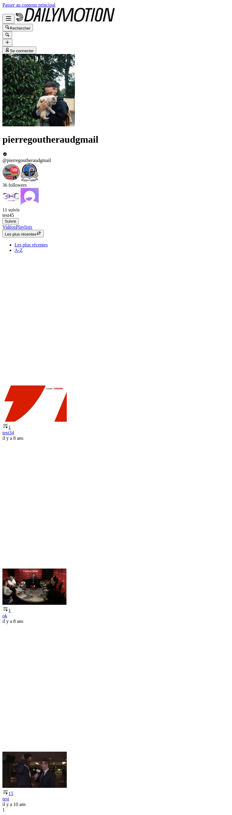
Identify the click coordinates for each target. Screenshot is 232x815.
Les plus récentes (23, 233)
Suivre (10, 221)
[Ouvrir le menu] (8, 19)
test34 (8, 432)
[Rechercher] (7, 35)
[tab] (9, 227)
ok (4, 615)
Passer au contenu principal (29, 5)
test (5, 798)
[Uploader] (7, 42)
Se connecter (19, 50)
